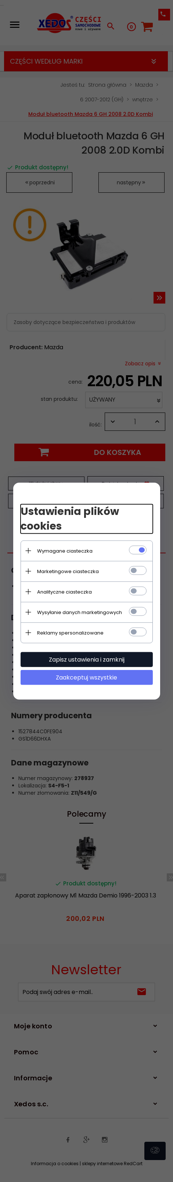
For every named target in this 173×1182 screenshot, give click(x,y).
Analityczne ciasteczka (64, 591)
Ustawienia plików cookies (70, 518)
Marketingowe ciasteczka (68, 571)
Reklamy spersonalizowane (70, 632)
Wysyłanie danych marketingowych (79, 612)
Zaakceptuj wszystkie (86, 677)
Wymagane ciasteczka (65, 550)
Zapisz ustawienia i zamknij (87, 659)
